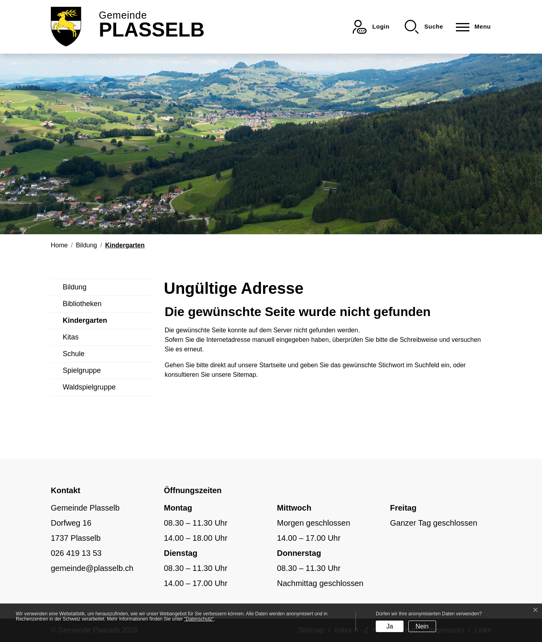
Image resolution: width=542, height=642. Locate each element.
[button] (424, 27)
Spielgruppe (82, 370)
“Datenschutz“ (199, 619)
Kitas (71, 337)
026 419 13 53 (76, 553)
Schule (74, 354)
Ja (389, 626)
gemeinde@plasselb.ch (92, 568)
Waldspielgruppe (89, 387)
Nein (422, 626)
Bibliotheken (82, 304)
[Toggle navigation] (471, 27)
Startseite (272, 365)
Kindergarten (85, 322)
